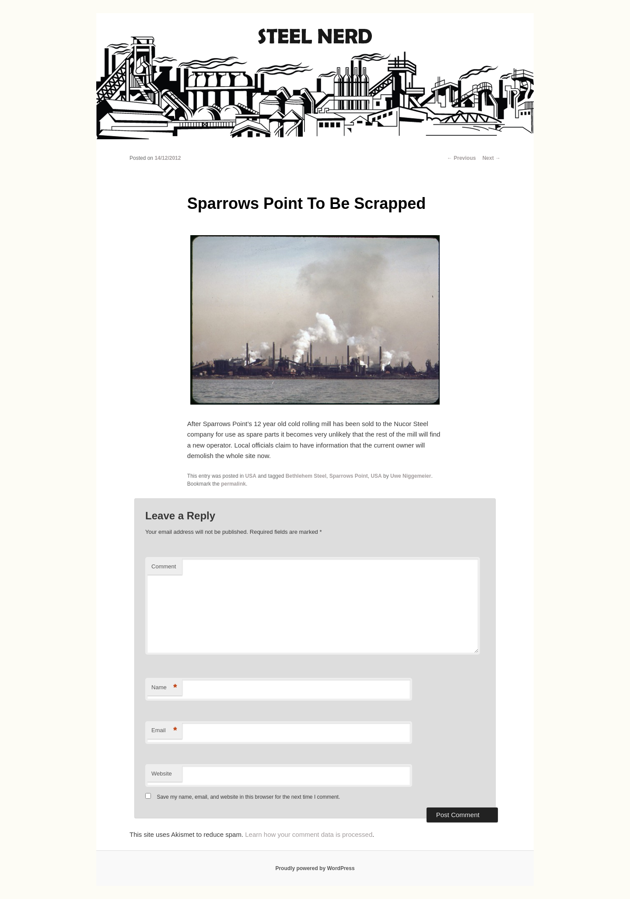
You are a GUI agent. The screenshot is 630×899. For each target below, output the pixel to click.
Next (491, 158)
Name (164, 687)
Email (164, 730)
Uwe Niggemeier (410, 476)
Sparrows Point (348, 476)
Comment (163, 566)
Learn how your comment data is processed (308, 834)
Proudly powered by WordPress (314, 868)
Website (161, 773)
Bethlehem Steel (306, 476)
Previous (461, 158)
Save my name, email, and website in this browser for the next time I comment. (248, 797)
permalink (233, 484)
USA (250, 476)
